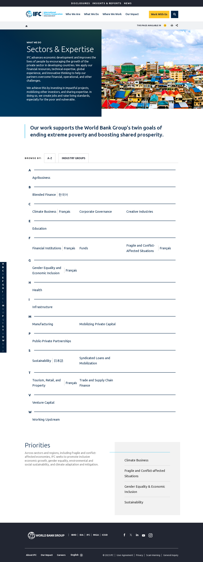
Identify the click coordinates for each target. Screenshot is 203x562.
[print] (171, 25)
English (75, 555)
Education (39, 228)
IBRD (73, 535)
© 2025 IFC (108, 555)
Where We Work (112, 14)
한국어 (63, 194)
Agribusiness (41, 177)
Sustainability (41, 360)
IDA (81, 535)
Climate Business (44, 211)
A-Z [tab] (49, 158)
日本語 (58, 360)
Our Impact (132, 14)
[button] (174, 14)
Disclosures (80, 3)
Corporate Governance (95, 211)
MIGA (96, 535)
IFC (88, 535)
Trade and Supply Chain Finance (96, 382)
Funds (83, 248)
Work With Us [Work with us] (159, 14)
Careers (61, 555)
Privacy (139, 555)
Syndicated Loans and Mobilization (94, 360)
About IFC (31, 555)
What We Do (91, 14)
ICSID (105, 535)
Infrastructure (42, 307)
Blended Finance (44, 194)
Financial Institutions (46, 248)
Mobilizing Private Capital (97, 324)
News (128, 3)
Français (64, 211)
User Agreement (125, 555)
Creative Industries (139, 211)
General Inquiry (170, 555)
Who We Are (73, 14)
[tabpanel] (101, 297)
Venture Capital (43, 402)
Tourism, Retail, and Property (46, 382)
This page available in (149, 25)
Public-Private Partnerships (51, 341)
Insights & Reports (106, 3)
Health (37, 290)
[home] (26, 26)
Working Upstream (46, 419)
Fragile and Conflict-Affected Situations (140, 248)
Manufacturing (42, 324)
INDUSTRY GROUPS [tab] (73, 158)
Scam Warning (153, 555)
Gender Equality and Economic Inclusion (46, 270)
